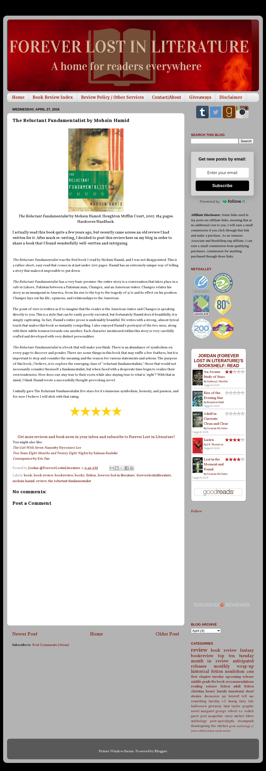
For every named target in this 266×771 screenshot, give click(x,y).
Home (18, 97)
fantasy (247, 650)
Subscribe (222, 185)
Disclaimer (230, 97)
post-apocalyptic (222, 721)
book (28, 475)
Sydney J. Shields (217, 381)
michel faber (244, 716)
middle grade (201, 681)
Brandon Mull (215, 402)
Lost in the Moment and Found (214, 464)
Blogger (160, 751)
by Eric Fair (31, 459)
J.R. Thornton (215, 444)
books (79, 475)
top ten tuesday (236, 656)
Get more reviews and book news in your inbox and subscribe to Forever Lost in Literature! (96, 437)
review (41, 481)
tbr (214, 681)
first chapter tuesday (207, 676)
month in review (210, 661)
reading (196, 686)
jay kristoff (230, 696)
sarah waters (223, 731)
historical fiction (207, 672)
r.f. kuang (229, 701)
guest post (199, 716)
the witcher (219, 726)
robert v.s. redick (241, 711)
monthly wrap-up (234, 666)
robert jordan (206, 731)
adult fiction (243, 686)
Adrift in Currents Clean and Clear (216, 418)
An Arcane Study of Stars (214, 374)
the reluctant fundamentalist (69, 481)
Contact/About (166, 97)
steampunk (246, 721)
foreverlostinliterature (154, 475)
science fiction (218, 686)
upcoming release (240, 676)
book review (43, 475)
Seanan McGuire (217, 428)
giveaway (215, 706)
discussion (211, 696)
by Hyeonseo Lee (47, 448)
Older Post (167, 634)
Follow (196, 511)
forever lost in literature (116, 475)
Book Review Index (53, 97)
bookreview (64, 475)
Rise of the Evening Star (213, 395)
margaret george (213, 711)
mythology (199, 721)
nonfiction (234, 672)
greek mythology (239, 726)
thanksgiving (200, 726)
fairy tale (246, 701)
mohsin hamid (23, 481)
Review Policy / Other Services (112, 97)
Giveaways (200, 97)
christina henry (203, 691)
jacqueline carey (220, 716)
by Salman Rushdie (65, 453)
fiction (91, 475)
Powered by (222, 201)
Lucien (209, 439)
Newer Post (25, 634)
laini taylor (232, 706)
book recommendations (235, 681)
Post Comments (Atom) (50, 645)
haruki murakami (230, 691)
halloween (199, 706)
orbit (250, 671)
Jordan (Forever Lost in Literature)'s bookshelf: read (218, 360)
